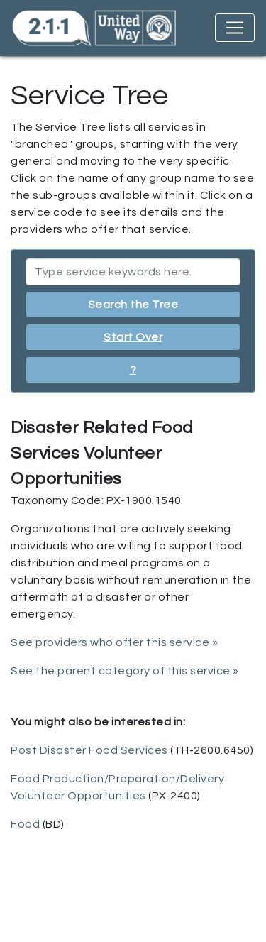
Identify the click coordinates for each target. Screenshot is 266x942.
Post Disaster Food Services (89, 750)
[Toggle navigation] (235, 27)
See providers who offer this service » (114, 642)
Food (25, 824)
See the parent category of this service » (125, 671)
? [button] (133, 370)
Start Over (133, 337)
